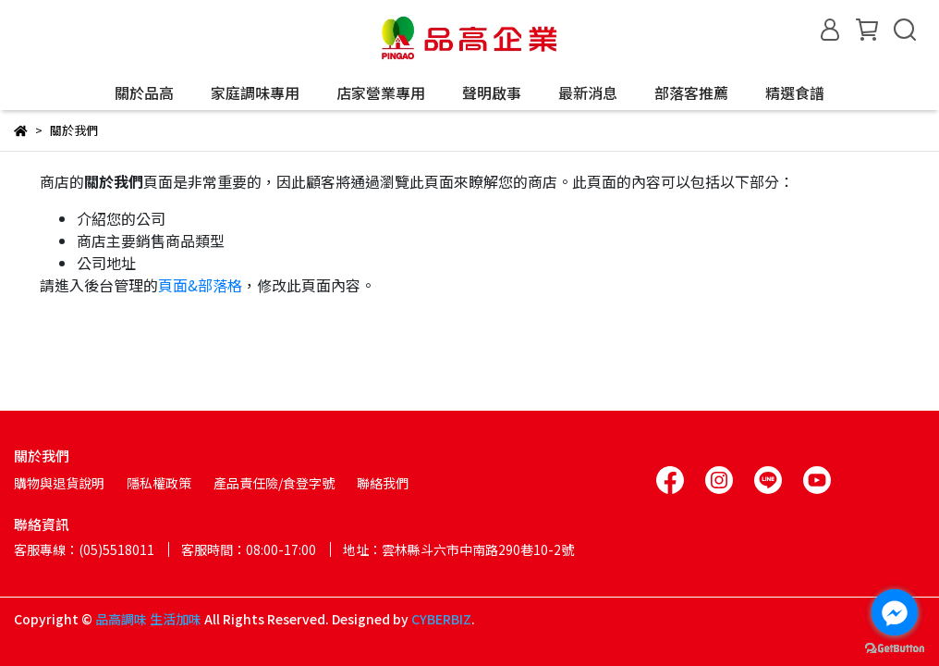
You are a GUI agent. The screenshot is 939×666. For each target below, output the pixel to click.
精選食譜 (794, 92)
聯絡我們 (383, 483)
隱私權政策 (159, 483)
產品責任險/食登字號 (274, 483)
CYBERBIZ (441, 619)
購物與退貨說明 (59, 483)
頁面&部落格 (200, 285)
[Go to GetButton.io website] (894, 647)
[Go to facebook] (895, 612)
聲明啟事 (491, 92)
